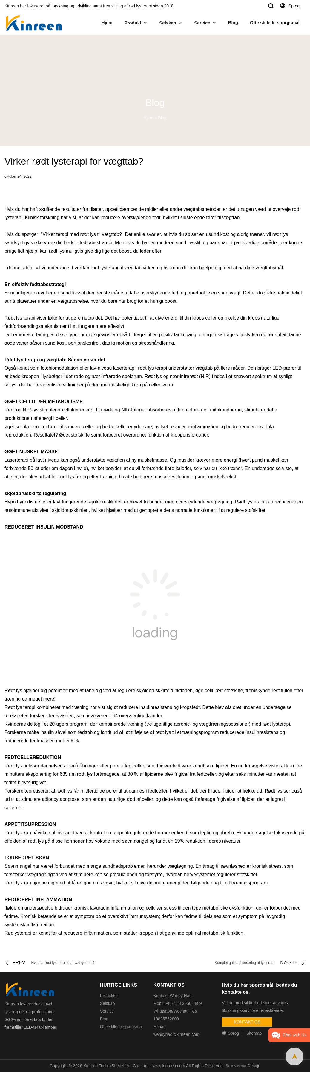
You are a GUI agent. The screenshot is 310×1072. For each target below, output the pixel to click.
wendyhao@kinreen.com (176, 1034)
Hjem (107, 22)
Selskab (167, 22)
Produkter (109, 995)
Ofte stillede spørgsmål (275, 22)
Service (202, 22)
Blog (233, 22)
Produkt (132, 22)
